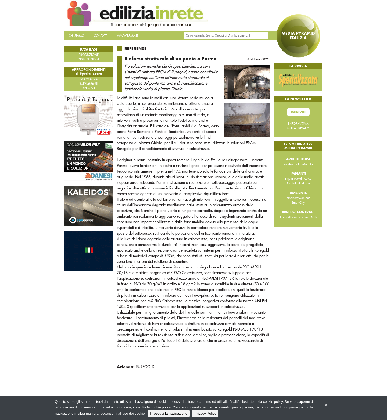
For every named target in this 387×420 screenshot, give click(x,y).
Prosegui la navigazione (168, 413)
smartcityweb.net (298, 197)
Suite (314, 217)
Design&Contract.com (293, 217)
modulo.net (291, 164)
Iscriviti (298, 112)
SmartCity (298, 202)
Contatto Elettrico (298, 183)
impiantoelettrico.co (298, 178)
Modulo (307, 164)
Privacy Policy (205, 413)
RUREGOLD (145, 367)
